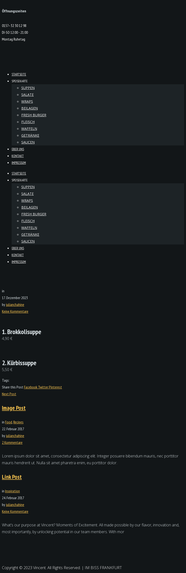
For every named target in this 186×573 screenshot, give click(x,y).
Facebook (31, 387)
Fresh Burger (33, 115)
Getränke (30, 135)
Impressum (19, 162)
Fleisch (28, 121)
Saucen (28, 142)
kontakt (18, 156)
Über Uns (18, 149)
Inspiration (12, 491)
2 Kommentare (12, 442)
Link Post (12, 476)
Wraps (27, 101)
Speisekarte (20, 81)
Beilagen (29, 108)
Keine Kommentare (15, 311)
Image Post (14, 408)
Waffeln (29, 128)
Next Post (9, 393)
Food (8, 422)
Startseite (19, 74)
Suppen (28, 87)
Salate (27, 94)
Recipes (18, 422)
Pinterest (55, 387)
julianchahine (15, 304)
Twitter (43, 387)
